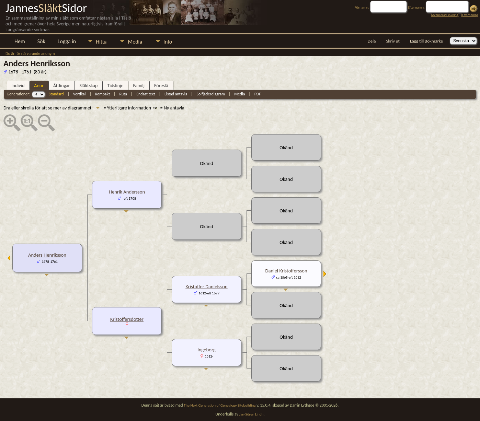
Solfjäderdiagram (210, 94)
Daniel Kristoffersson (286, 271)
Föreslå (161, 86)
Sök (41, 41)
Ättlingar (61, 86)
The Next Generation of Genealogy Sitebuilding (219, 405)
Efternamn (469, 15)
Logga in (67, 41)
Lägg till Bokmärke (426, 41)
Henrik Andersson (127, 192)
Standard (56, 94)
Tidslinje (115, 86)
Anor (39, 86)
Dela (372, 41)
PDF (257, 94)
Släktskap (88, 86)
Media (135, 41)
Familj (139, 86)
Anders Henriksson (47, 255)
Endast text (145, 94)
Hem (19, 41)
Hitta (101, 41)
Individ (17, 86)
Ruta (123, 94)
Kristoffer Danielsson (206, 286)
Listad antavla (175, 94)
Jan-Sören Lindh (251, 414)
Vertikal (79, 94)
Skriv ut (393, 41)
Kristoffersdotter (127, 319)
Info (167, 41)
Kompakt (102, 94)
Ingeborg (206, 350)
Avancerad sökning (445, 15)
